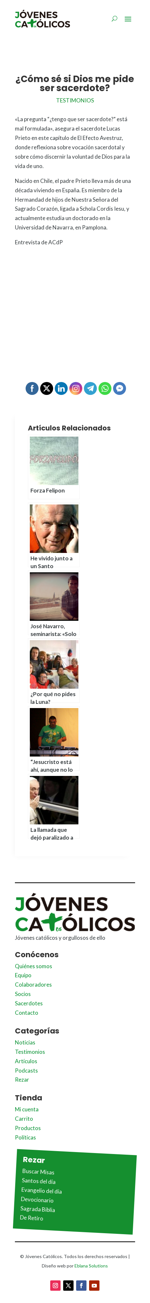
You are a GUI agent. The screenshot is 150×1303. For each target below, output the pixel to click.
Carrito (24, 1118)
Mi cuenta (27, 1109)
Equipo (23, 975)
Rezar (22, 1079)
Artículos (26, 1061)
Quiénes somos (33, 966)
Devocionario (37, 1199)
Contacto (26, 1012)
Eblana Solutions (91, 1265)
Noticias (25, 1042)
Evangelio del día (41, 1190)
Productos (28, 1128)
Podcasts (26, 1070)
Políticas (25, 1137)
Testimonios (75, 100)
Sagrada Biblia (37, 1209)
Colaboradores (33, 984)
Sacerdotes (29, 1003)
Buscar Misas (38, 1171)
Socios (23, 993)
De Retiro (31, 1218)
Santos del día (39, 1181)
